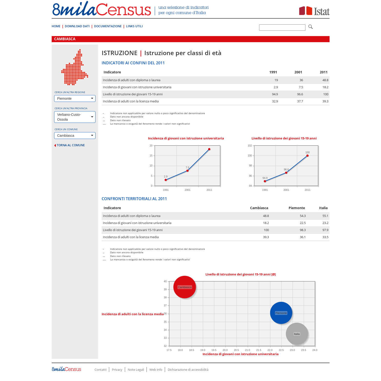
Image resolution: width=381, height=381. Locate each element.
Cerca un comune (66, 129)
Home (56, 26)
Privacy (117, 369)
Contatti (101, 369)
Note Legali (136, 369)
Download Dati (77, 26)
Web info (155, 369)
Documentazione (108, 26)
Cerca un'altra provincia (71, 108)
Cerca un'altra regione (70, 92)
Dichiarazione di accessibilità (188, 369)
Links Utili (134, 26)
